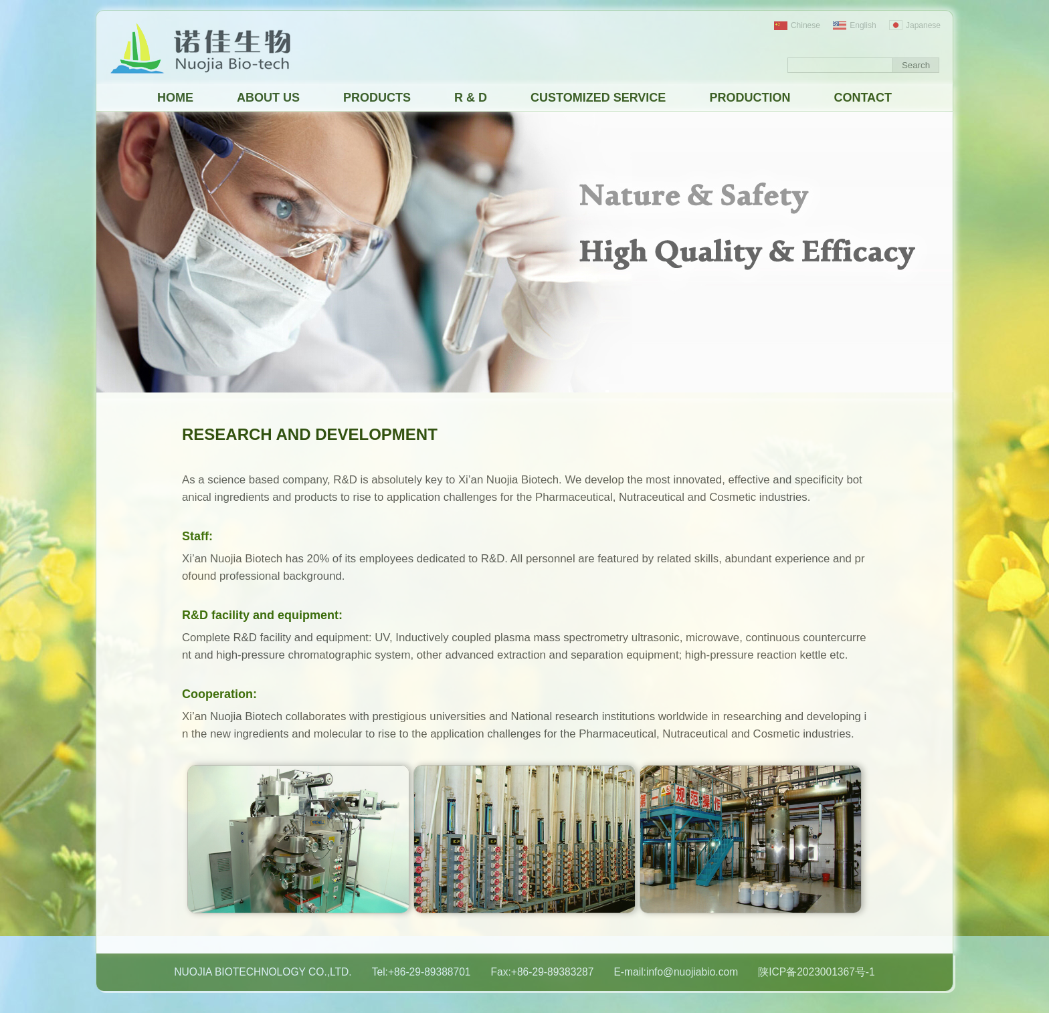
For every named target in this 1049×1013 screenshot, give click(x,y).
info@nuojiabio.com (692, 972)
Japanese (915, 25)
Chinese (797, 25)
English (854, 25)
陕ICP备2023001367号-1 (816, 972)
